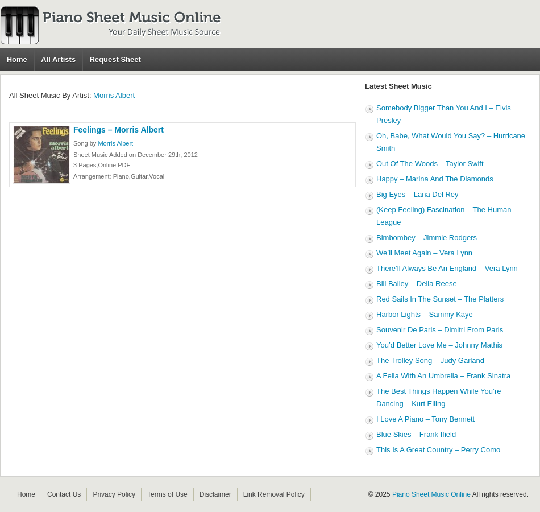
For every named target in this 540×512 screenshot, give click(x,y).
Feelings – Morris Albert (118, 129)
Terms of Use (167, 494)
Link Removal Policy (274, 494)
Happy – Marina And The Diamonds (434, 179)
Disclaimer (215, 494)
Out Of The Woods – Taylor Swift (430, 163)
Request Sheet (114, 59)
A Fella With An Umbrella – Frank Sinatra (443, 375)
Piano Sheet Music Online (431, 494)
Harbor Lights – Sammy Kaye (424, 314)
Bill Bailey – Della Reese (416, 283)
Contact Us (64, 494)
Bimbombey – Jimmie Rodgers (426, 237)
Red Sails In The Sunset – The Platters (440, 299)
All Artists (58, 59)
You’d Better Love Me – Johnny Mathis (439, 345)
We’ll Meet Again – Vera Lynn (424, 253)
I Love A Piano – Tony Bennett (425, 419)
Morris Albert (114, 95)
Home (17, 59)
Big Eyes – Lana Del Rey (417, 194)
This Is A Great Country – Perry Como (438, 449)
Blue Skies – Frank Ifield (416, 434)
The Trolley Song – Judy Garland (430, 360)
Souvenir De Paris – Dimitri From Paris (439, 329)
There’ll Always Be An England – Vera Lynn (447, 268)
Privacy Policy (114, 494)
